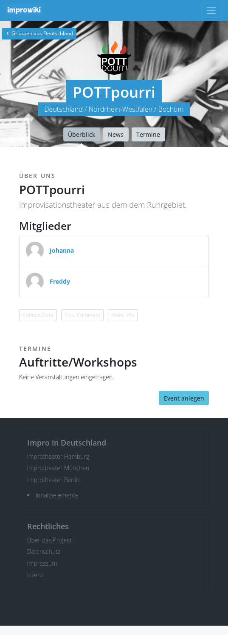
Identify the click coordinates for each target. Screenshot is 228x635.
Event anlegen (184, 398)
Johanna (62, 250)
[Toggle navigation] (211, 10)
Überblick (81, 134)
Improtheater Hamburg (58, 456)
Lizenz (35, 575)
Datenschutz (44, 552)
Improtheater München (58, 468)
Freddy (60, 281)
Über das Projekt (49, 540)
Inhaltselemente (57, 495)
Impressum (42, 563)
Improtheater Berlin (53, 480)
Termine (148, 134)
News (116, 134)
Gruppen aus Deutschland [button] (39, 33)
